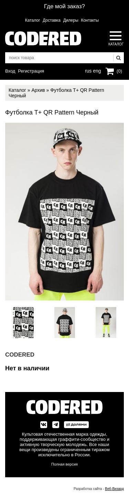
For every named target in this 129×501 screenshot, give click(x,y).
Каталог (32, 20)
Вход (10, 71)
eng (96, 70)
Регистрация (31, 71)
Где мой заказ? (64, 6)
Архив (38, 90)
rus (88, 70)
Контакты (90, 20)
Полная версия (64, 464)
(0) (119, 71)
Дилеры (70, 20)
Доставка (52, 20)
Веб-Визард (114, 489)
